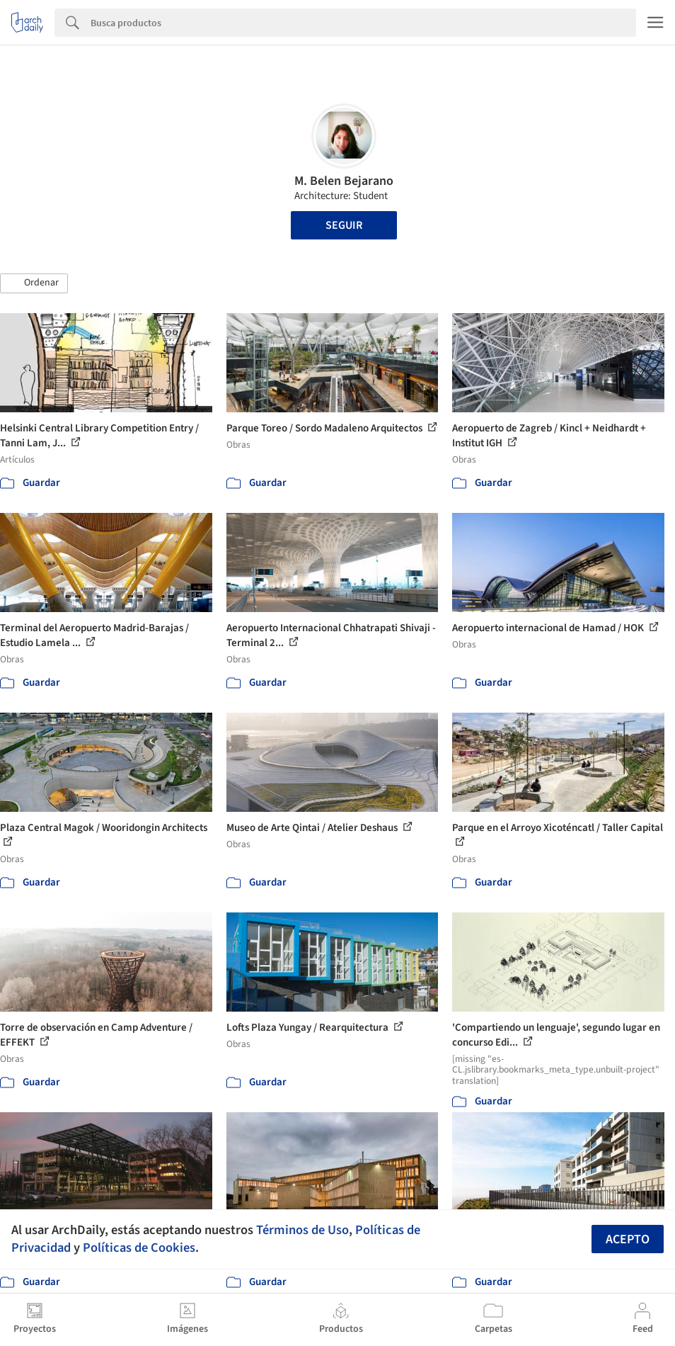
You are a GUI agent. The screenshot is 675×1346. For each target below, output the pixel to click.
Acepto (628, 1239)
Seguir (343, 225)
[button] (34, 283)
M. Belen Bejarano (343, 181)
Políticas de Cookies (139, 1247)
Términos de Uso (302, 1230)
